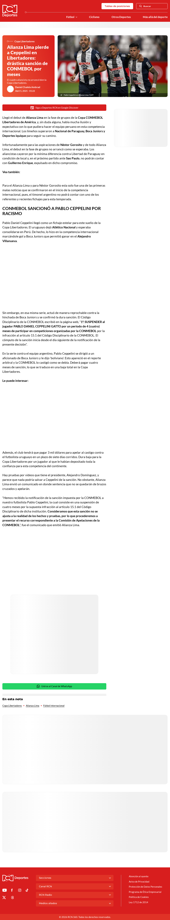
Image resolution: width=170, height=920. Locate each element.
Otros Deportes (121, 17)
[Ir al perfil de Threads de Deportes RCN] (12, 898)
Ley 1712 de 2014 (138, 902)
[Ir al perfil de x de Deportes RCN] (4, 898)
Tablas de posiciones (117, 6)
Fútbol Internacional (53, 705)
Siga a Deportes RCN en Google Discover (54, 107)
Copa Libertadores (12, 705)
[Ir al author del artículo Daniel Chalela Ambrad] (10, 89)
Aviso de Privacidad (139, 881)
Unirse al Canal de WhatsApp (54, 686)
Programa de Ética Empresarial (145, 891)
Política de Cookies (139, 897)
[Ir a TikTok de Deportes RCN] (27, 890)
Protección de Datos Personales (145, 886)
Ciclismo (94, 17)
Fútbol (70, 17)
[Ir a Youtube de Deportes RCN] (4, 890)
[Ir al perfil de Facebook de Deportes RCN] (12, 890)
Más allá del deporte (155, 17)
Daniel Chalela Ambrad (27, 87)
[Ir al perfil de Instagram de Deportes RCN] (19, 890)
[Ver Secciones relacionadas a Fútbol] (76, 17)
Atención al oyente (138, 876)
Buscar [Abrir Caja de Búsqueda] (145, 6)
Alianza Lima (32, 705)
